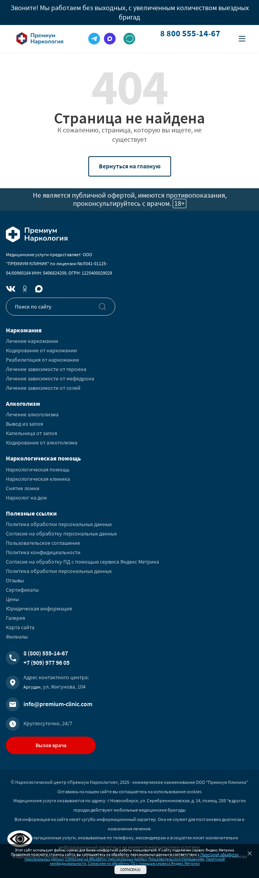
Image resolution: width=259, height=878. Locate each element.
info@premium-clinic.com (57, 704)
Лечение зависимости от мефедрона (50, 378)
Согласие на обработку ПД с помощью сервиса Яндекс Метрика (82, 561)
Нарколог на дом (26, 497)
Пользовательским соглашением (176, 859)
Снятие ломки (22, 488)
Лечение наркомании (32, 340)
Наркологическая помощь (38, 469)
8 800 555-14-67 (190, 33)
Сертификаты (22, 589)
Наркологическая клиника (38, 478)
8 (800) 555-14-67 (45, 653)
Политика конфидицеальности (43, 552)
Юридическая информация (39, 608)
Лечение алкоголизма (32, 414)
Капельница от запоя (31, 433)
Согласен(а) (130, 869)
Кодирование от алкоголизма (41, 442)
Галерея (15, 617)
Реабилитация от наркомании (42, 359)
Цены (12, 599)
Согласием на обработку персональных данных (106, 859)
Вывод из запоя (24, 423)
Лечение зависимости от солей (43, 387)
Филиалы (17, 636)
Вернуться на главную (130, 166)
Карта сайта (20, 627)
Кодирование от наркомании (41, 350)
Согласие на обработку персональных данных (61, 533)
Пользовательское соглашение (43, 542)
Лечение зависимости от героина (46, 369)
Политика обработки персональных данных (59, 524)
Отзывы (15, 580)
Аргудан (32, 687)
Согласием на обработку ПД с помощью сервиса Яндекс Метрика (144, 863)
